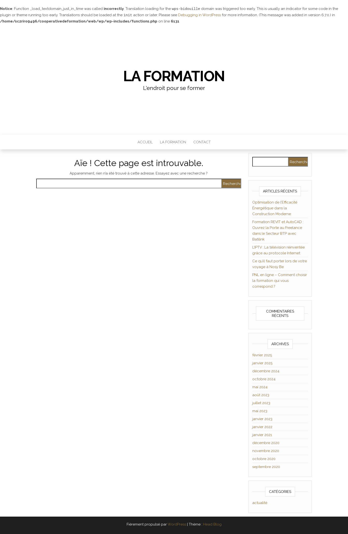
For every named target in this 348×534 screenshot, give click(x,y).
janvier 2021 (262, 434)
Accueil (145, 141)
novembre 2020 (265, 450)
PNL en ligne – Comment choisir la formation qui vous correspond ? (279, 280)
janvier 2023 (262, 418)
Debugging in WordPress (199, 15)
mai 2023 (259, 410)
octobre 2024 (264, 378)
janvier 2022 (262, 426)
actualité (259, 502)
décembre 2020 (265, 442)
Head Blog (212, 524)
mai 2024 (260, 386)
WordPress (176, 524)
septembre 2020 (266, 466)
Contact (202, 141)
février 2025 (262, 354)
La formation (174, 75)
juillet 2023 (261, 402)
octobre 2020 (264, 458)
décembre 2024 (265, 370)
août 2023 (260, 394)
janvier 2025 (262, 362)
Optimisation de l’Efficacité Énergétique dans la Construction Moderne (274, 208)
